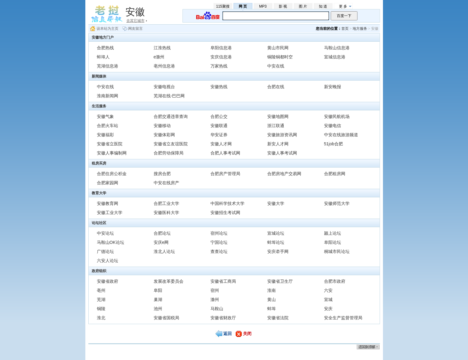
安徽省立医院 (109, 143)
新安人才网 (278, 143)
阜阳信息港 (221, 47)
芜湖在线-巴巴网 (169, 95)
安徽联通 (218, 125)
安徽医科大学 (166, 212)
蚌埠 (271, 308)
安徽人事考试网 (282, 153)
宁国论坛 (218, 242)
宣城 (328, 299)
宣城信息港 (334, 56)
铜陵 (101, 308)
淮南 (271, 290)
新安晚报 (332, 86)
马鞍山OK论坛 (110, 242)
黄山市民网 (278, 47)
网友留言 (135, 28)
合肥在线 (275, 86)
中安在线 (275, 66)
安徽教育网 (107, 203)
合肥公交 (218, 116)
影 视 (283, 6)
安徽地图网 (278, 116)
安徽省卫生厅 (280, 281)
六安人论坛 (107, 260)
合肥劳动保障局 (168, 153)
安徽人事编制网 (112, 153)
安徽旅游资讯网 (282, 134)
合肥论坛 (162, 233)
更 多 (343, 6)
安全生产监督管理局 (343, 317)
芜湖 (101, 299)
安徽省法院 (278, 317)
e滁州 (159, 56)
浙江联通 (275, 125)
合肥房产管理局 (225, 173)
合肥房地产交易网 (284, 173)
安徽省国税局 (166, 317)
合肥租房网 (334, 173)
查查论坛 (218, 251)
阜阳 (158, 290)
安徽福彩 (105, 134)
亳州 (101, 290)
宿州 (214, 290)
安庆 (328, 308)
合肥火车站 (107, 125)
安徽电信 (332, 125)
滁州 (214, 299)
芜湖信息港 (107, 66)
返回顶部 (368, 346)
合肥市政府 (334, 281)
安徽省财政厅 (223, 317)
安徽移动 (162, 125)
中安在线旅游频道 (341, 134)
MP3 (263, 6)
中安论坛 (105, 233)
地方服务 (360, 28)
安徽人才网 (221, 143)
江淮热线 (162, 47)
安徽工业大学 (109, 212)
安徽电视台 (164, 86)
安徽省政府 (107, 281)
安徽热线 (218, 86)
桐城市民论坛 (337, 251)
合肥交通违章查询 (171, 116)
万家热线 (218, 66)
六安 (328, 290)
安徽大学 (275, 203)
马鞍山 (216, 308)
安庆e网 (161, 242)
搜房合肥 (162, 173)
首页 (345, 28)
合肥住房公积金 (112, 173)
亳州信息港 (164, 66)
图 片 (303, 6)
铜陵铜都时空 (280, 56)
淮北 (101, 317)
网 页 (243, 6)
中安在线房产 (166, 182)
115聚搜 (222, 6)
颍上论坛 (332, 233)
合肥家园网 (107, 182)
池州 (158, 308)
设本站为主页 (107, 28)
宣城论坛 (275, 233)
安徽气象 (105, 116)
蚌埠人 (103, 56)
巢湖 (158, 299)
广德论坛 (105, 251)
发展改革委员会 (168, 281)
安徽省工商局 (223, 281)
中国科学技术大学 (227, 203)
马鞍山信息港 (337, 47)
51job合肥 (333, 143)
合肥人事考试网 (225, 153)
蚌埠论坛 (275, 242)
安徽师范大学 (337, 203)
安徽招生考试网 (225, 212)
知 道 (323, 6)
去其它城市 (135, 21)
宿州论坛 (218, 233)
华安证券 (218, 134)
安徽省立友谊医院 (171, 143)
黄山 (271, 299)
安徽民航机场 (337, 116)
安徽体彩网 (164, 134)
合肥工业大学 (166, 203)
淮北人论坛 (164, 251)
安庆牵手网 (278, 251)
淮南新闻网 (107, 95)
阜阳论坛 (332, 242)
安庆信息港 (221, 56)
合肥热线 (105, 47)
